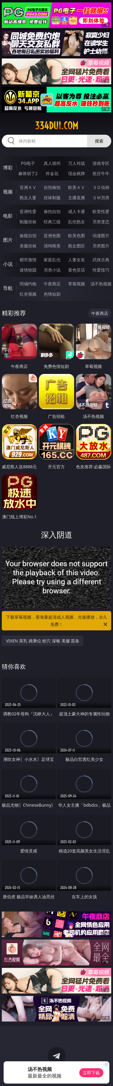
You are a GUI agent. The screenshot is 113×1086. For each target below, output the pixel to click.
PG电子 (28, 163)
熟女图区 (76, 246)
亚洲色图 (52, 235)
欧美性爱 (101, 211)
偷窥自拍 (28, 235)
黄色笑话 (76, 270)
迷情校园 (28, 270)
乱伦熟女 (76, 221)
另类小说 (52, 270)
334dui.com (56, 126)
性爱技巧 (101, 270)
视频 (8, 191)
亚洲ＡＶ (28, 187)
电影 (8, 215)
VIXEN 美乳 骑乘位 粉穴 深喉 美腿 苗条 (43, 641)
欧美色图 (76, 235)
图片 (8, 240)
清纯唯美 (52, 246)
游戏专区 (101, 163)
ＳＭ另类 (101, 197)
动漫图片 (101, 235)
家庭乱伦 (52, 259)
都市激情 (28, 259)
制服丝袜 (28, 221)
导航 (8, 288)
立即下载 (91, 1072)
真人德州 (52, 163)
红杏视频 (28, 294)
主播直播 (76, 197)
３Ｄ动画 (101, 187)
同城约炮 (28, 284)
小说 (8, 264)
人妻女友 (76, 259)
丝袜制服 (52, 197)
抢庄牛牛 (101, 173)
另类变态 (101, 221)
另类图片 (101, 246)
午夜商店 (52, 284)
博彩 (8, 167)
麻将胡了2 (28, 173)
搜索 (99, 141)
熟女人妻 (28, 197)
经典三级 (52, 221)
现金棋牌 (76, 173)
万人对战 (76, 163)
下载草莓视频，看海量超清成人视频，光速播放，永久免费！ (57, 621)
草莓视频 (76, 284)
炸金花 (52, 173)
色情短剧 (52, 294)
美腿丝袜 (28, 246)
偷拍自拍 (52, 211)
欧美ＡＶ (76, 187)
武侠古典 (101, 259)
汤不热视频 (100, 284)
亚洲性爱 (28, 211)
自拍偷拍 (52, 187)
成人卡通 (76, 211)
